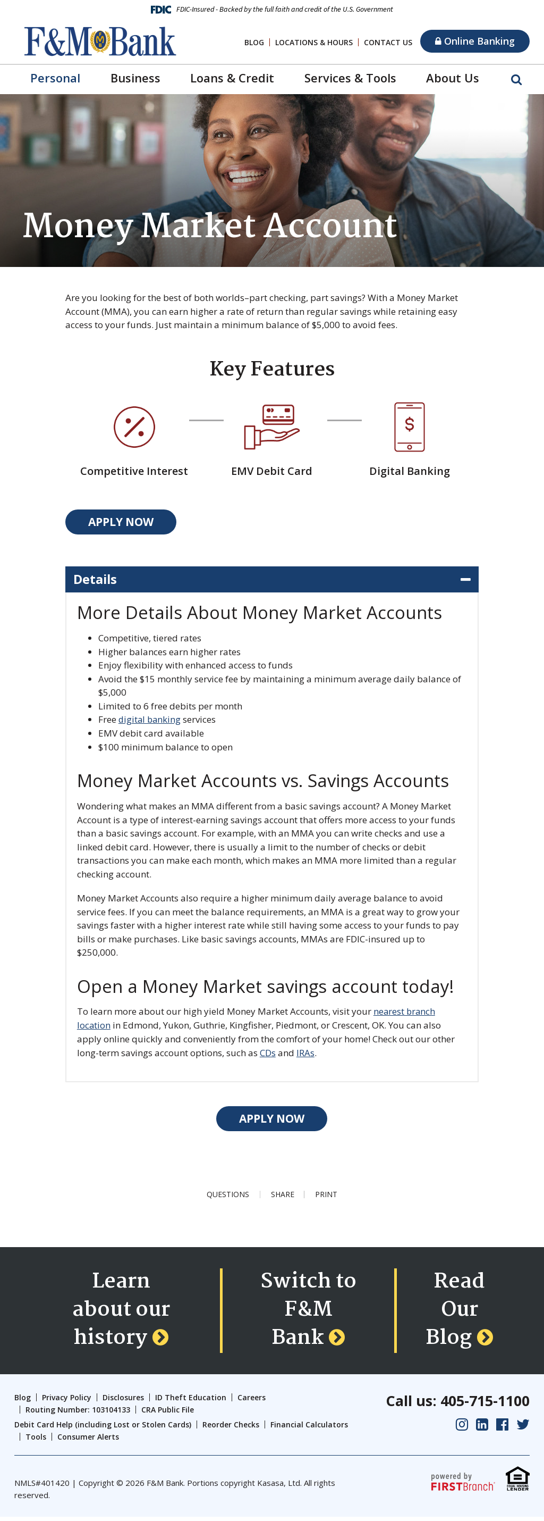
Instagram (462, 1428)
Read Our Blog (455, 1312)
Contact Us (388, 42)
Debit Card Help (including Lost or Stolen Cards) (102, 1429)
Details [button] (95, 579)
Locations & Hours (314, 42)
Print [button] (327, 1194)
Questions (227, 1194)
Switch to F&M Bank (308, 1312)
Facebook (502, 1428)
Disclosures (123, 1402)
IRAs (305, 1052)
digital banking (150, 720)
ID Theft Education (190, 1402)
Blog (254, 42)
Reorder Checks (230, 1429)
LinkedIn (482, 1428)
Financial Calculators (309, 1429)
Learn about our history (121, 1312)
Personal (55, 78)
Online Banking (475, 41)
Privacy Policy (66, 1402)
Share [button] (282, 1194)
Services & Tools (350, 78)
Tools (36, 1440)
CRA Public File (167, 1413)
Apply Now (121, 521)
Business (135, 78)
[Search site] (516, 79)
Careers (251, 1402)
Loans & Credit (232, 78)
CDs (268, 1052)
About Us (452, 78)
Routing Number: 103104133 (78, 1413)
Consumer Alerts (88, 1440)
